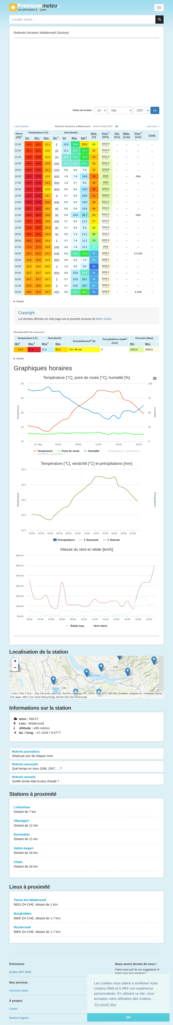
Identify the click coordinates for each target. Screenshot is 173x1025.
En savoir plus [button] (105, 1004)
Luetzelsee (86, 809)
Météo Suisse (103, 318)
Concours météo (18, 990)
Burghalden (86, 916)
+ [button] (15, 661)
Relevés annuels (86, 779)
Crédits (13, 1008)
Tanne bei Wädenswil (86, 902)
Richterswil (86, 929)
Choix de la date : (83, 110)
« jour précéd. (21, 126)
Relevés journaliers (86, 754)
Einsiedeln (86, 837)
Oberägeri (86, 823)
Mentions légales (19, 1017)
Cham (86, 864)
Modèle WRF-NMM (20, 972)
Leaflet (13, 693)
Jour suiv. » (153, 126)
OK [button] (128, 1017)
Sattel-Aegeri (86, 850)
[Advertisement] (86, 72)
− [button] (15, 668)
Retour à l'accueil (34, 7)
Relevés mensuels (86, 767)
